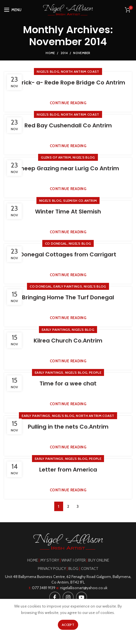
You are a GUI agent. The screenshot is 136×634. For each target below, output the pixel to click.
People (95, 372)
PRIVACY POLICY (52, 568)
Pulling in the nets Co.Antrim (68, 427)
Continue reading (68, 103)
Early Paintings (67, 286)
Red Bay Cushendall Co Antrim (68, 125)
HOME (32, 560)
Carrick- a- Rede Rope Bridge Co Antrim (68, 82)
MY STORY (49, 560)
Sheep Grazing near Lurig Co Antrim (68, 168)
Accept (68, 625)
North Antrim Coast (80, 71)
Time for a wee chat (68, 383)
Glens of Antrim (56, 157)
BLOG (73, 568)
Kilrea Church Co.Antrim (68, 340)
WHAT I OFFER (73, 560)
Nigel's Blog (48, 71)
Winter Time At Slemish (68, 211)
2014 (64, 53)
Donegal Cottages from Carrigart (68, 254)
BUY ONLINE (98, 560)
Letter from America (68, 469)
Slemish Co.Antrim (80, 200)
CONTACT (89, 568)
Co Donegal (56, 243)
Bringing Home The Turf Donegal (68, 297)
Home (50, 53)
